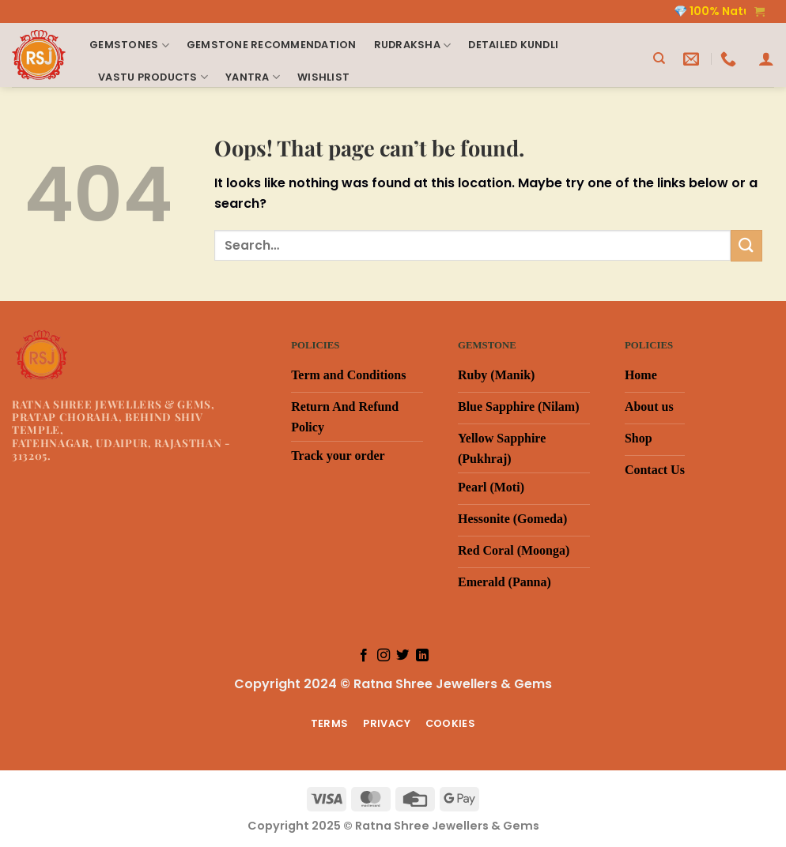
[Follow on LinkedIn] (422, 656)
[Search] (659, 58)
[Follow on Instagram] (383, 656)
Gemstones (129, 45)
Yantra (252, 77)
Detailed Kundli (513, 44)
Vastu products (153, 77)
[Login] (766, 58)
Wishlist (323, 77)
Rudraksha (413, 45)
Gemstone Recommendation (272, 44)
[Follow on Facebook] (363, 656)
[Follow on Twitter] (402, 656)
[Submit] (746, 245)
